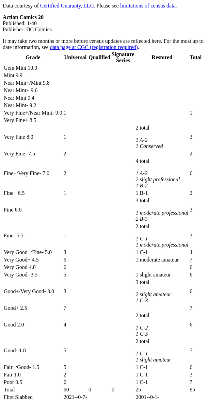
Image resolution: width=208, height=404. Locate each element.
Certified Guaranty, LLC (67, 6)
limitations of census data (148, 6)
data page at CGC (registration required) (94, 47)
